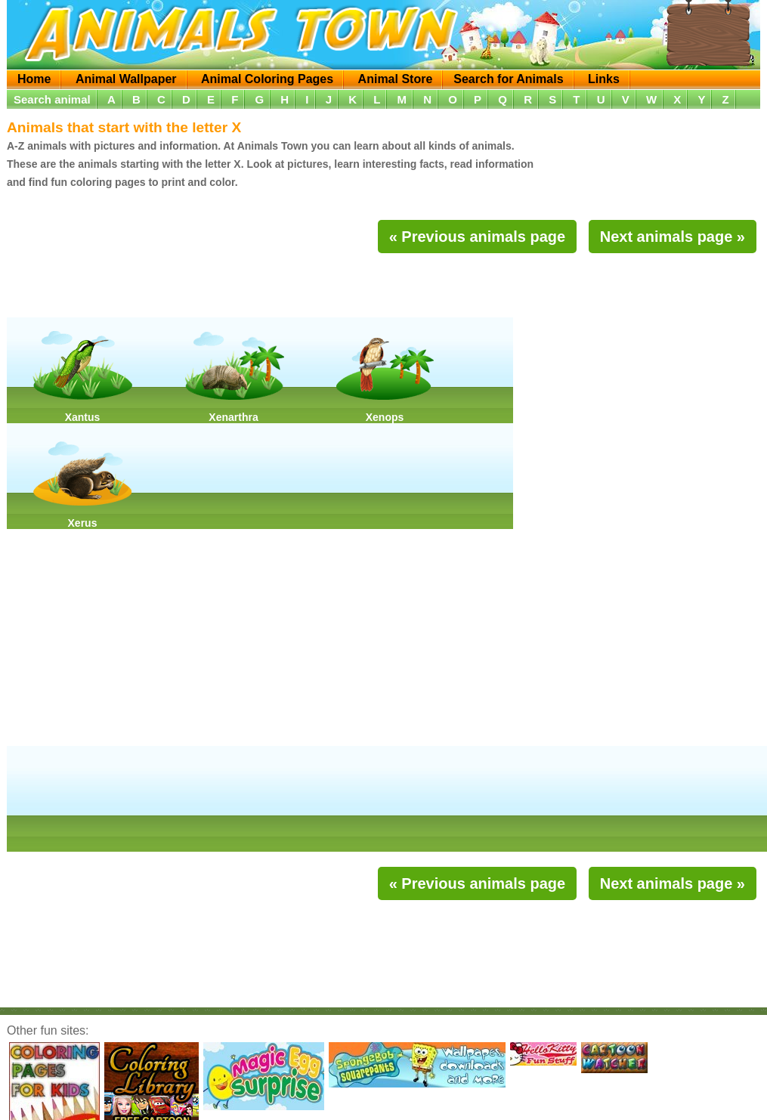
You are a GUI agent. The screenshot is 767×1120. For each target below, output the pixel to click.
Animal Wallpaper (126, 79)
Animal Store (395, 79)
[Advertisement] (384, 287)
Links (604, 79)
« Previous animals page (477, 236)
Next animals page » (672, 236)
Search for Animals (508, 79)
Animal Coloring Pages (267, 79)
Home (34, 79)
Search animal (52, 99)
